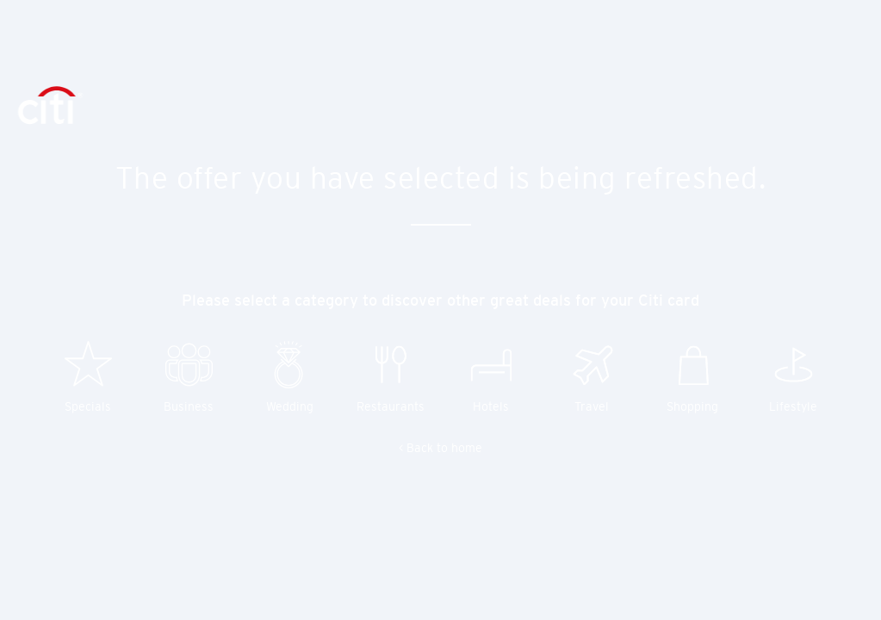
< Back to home (440, 448)
